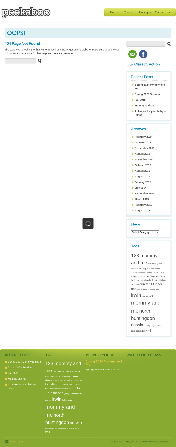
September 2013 (144, 193)
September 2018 (144, 148)
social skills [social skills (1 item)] (141, 331)
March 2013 (142, 199)
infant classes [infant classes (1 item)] (149, 289)
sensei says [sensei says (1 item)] (63, 428)
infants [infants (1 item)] (159, 289)
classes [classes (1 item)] (149, 272)
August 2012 (142, 210)
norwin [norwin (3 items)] (137, 325)
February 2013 (143, 204)
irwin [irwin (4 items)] (136, 295)
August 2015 (142, 176)
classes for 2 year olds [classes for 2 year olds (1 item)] (149, 276)
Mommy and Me (144, 105)
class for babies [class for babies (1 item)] (64, 389)
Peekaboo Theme (147, 442)
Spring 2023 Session (147, 94)
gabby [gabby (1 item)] (139, 289)
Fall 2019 (140, 99)
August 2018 (142, 153)
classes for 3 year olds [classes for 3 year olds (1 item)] (65, 384)
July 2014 (140, 187)
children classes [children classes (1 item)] (138, 272)
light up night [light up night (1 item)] (147, 296)
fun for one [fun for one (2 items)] (55, 393)
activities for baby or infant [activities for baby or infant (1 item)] (142, 268)
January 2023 (143, 142)
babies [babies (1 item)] (157, 268)
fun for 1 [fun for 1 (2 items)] (146, 284)
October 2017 (143, 165)
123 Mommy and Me (128, 442)
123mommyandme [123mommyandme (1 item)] (156, 263)
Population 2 (164, 442)
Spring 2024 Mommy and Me (24, 361)
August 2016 (142, 170)
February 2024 (143, 136)
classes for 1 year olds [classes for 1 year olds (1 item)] (62, 380)
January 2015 (143, 182)
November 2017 (144, 159)
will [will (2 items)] (148, 330)
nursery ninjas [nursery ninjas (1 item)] (150, 325)
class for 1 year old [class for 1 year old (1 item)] (152, 280)
